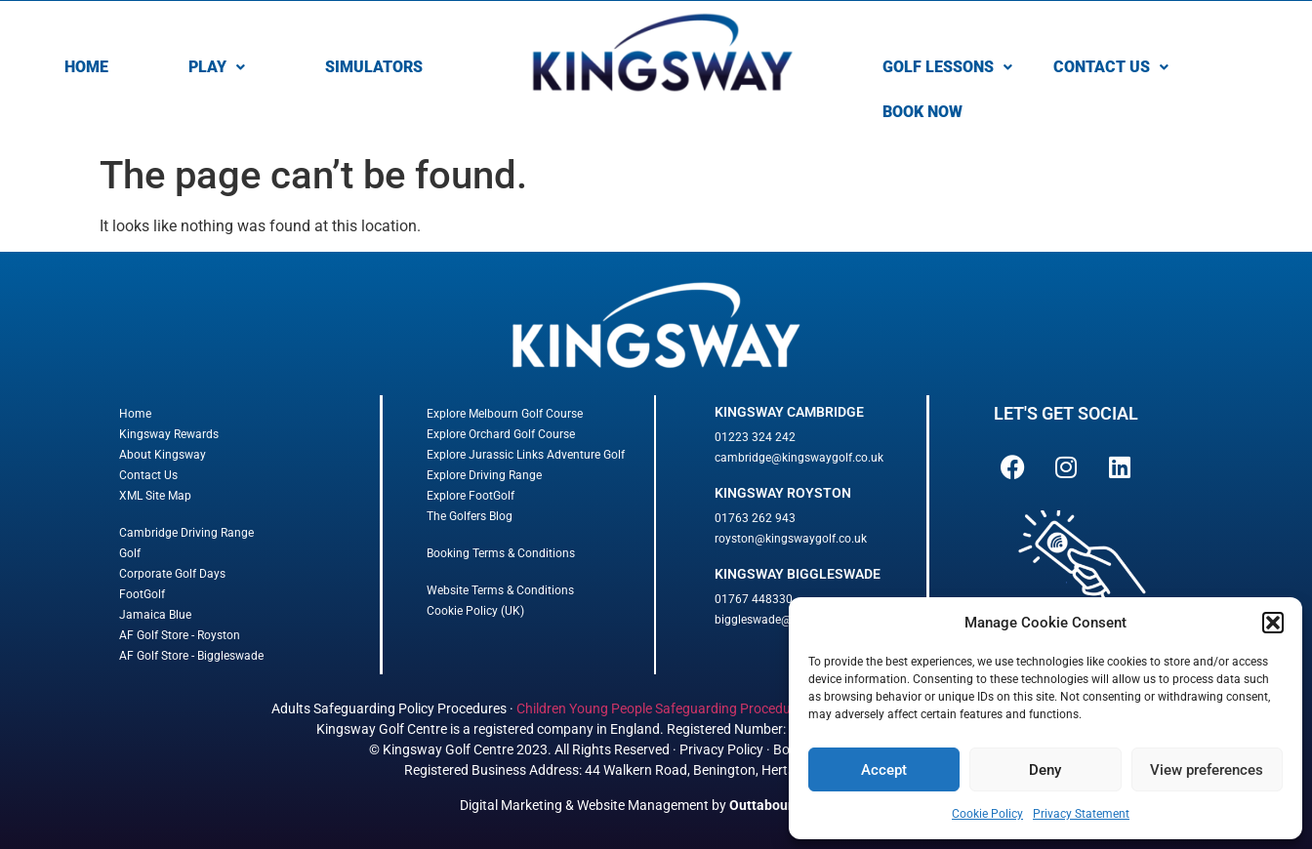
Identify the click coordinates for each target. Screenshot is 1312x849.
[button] (1273, 622)
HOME (86, 67)
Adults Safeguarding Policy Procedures (389, 708)
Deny (1045, 770)
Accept (884, 770)
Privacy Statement (1081, 814)
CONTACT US (1110, 67)
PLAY (216, 67)
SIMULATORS (374, 67)
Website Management (643, 805)
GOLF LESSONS (947, 67)
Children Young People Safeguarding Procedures (662, 708)
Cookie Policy (987, 814)
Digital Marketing (511, 805)
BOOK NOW (922, 111)
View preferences (1206, 770)
